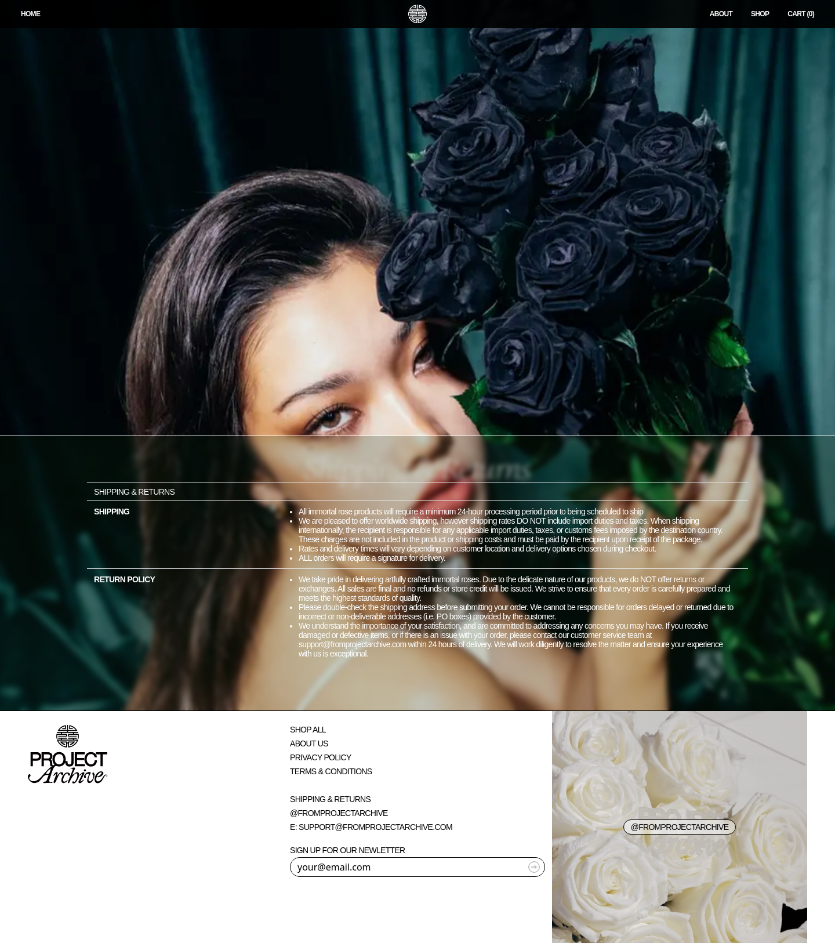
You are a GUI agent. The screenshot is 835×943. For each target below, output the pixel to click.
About (721, 14)
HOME (30, 14)
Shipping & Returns (330, 799)
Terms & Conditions (331, 771)
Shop (760, 14)
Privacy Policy (320, 757)
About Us (309, 743)
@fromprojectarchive (339, 813)
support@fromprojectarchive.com (352, 644)
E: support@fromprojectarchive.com (371, 827)
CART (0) (800, 14)
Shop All (308, 729)
